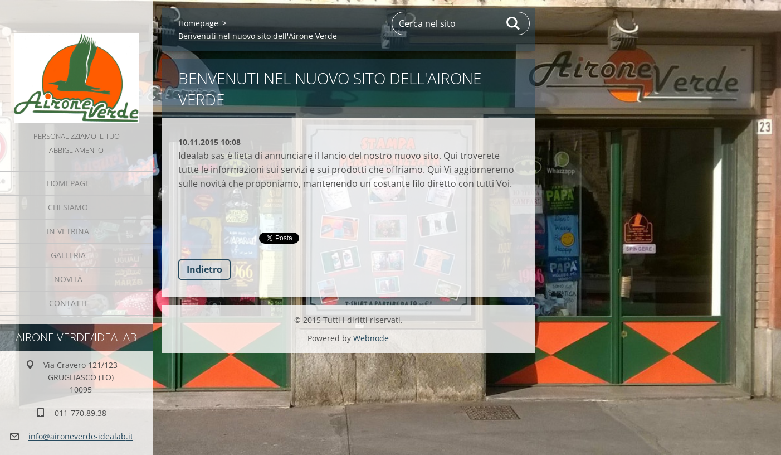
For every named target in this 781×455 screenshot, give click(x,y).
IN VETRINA (68, 231)
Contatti (68, 303)
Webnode (371, 338)
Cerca (513, 23)
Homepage (68, 183)
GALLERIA (68, 255)
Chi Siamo (68, 207)
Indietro (204, 269)
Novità (68, 279)
